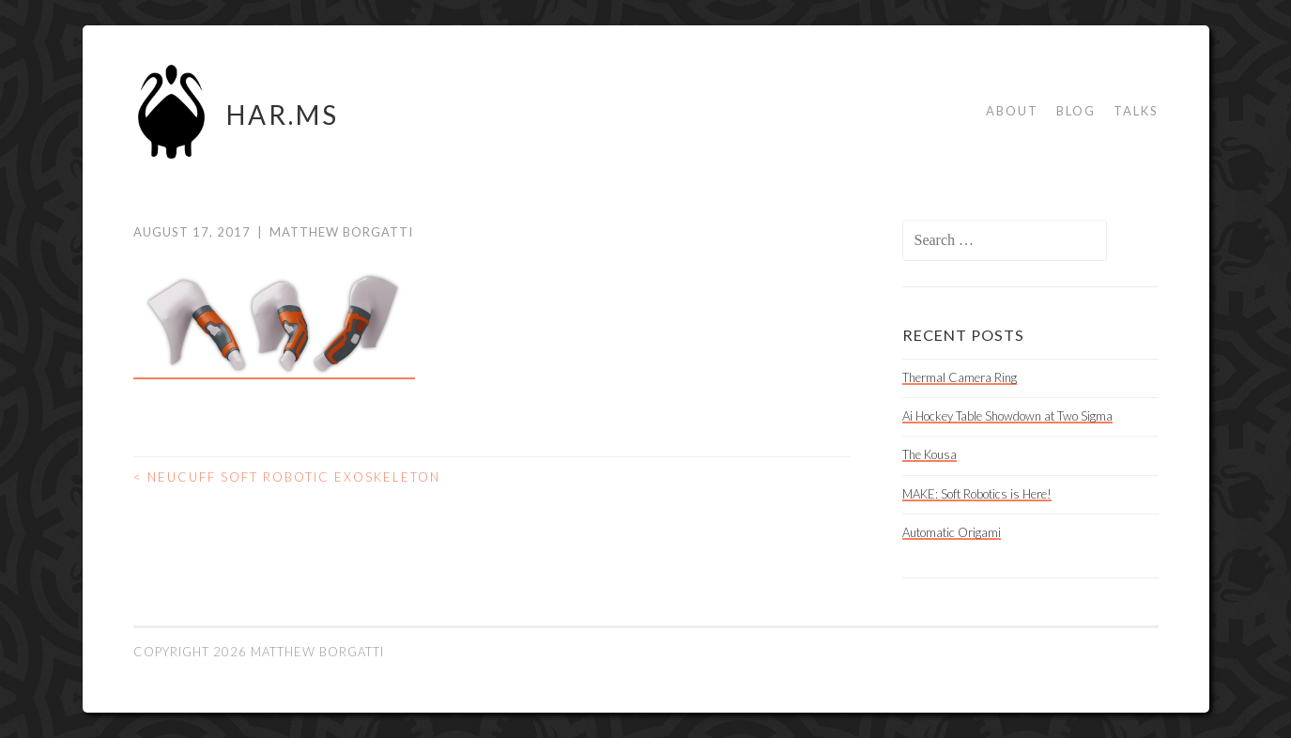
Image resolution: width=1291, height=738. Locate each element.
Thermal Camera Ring (959, 377)
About (1012, 110)
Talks (1136, 110)
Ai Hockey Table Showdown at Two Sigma (1007, 415)
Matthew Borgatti (341, 231)
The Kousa (929, 454)
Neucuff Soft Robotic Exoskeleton (286, 476)
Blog (1076, 110)
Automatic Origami (951, 532)
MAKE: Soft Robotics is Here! (977, 493)
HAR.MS (282, 115)
